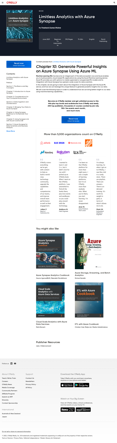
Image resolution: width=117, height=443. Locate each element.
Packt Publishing (103, 40)
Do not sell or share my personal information (16, 431)
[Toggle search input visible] (114, 2)
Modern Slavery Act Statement (50, 438)
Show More (10, 131)
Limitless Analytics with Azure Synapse (67, 62)
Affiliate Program (8, 394)
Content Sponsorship (10, 403)
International (8, 409)
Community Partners (9, 391)
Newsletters (30, 381)
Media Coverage (8, 387)
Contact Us (30, 378)
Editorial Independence (31, 438)
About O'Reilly (8, 374)
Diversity (5, 400)
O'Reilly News (7, 384)
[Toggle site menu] (2, 2)
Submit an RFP (7, 397)
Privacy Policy (31, 384)
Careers (5, 381)
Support (29, 374)
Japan (4, 417)
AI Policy (29, 387)
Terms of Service (7, 438)
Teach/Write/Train (9, 378)
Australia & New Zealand (11, 414)
